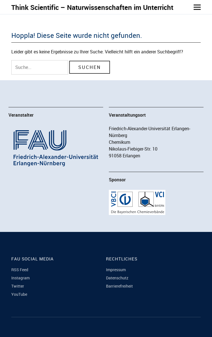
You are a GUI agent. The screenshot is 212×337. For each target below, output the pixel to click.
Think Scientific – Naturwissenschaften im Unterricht (92, 7)
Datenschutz (117, 278)
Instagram (20, 278)
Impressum (116, 269)
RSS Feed (19, 269)
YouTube (19, 294)
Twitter (17, 286)
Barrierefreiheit (119, 286)
